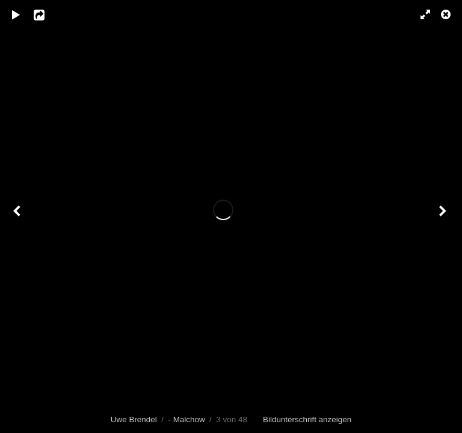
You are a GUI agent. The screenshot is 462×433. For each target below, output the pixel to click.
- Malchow (186, 419)
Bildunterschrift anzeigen (307, 419)
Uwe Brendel (134, 419)
